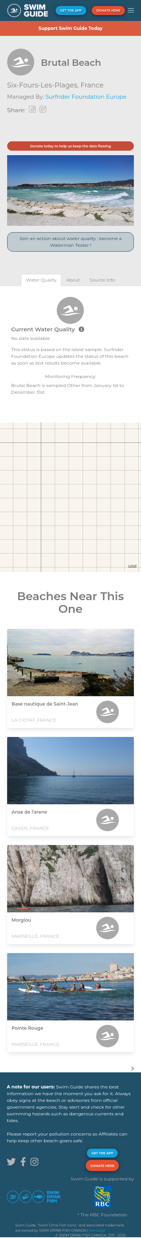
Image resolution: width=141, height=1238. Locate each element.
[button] (130, 10)
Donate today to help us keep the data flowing (70, 146)
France (91, 85)
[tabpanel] (70, 345)
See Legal (97, 1230)
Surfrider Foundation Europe (85, 96)
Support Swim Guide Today (70, 28)
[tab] (41, 280)
